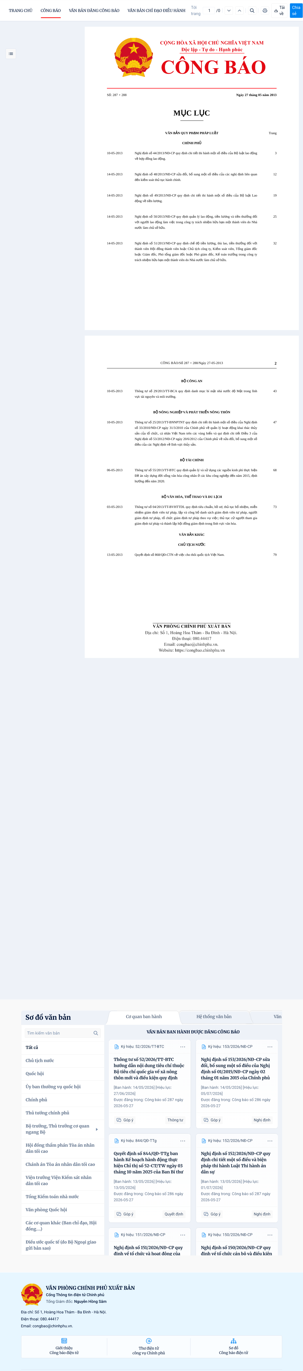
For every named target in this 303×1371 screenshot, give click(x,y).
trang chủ (20, 10)
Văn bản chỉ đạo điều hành (157, 10)
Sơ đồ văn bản (48, 1017)
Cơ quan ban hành (144, 1016)
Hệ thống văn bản (214, 1016)
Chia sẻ (296, 10)
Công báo (51, 10)
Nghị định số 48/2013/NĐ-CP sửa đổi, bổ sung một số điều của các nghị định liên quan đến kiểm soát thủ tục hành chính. (196, 177)
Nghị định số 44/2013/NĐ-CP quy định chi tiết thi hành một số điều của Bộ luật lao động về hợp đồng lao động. (196, 156)
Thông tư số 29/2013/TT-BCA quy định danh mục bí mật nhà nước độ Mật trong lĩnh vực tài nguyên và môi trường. (196, 394)
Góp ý (124, 1120)
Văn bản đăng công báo (94, 10)
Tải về (279, 10)
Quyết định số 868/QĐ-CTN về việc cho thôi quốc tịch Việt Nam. (179, 555)
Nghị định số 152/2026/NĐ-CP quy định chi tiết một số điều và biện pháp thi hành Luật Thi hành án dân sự (236, 1163)
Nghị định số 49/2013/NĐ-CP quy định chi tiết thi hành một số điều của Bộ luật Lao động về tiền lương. (196, 198)
